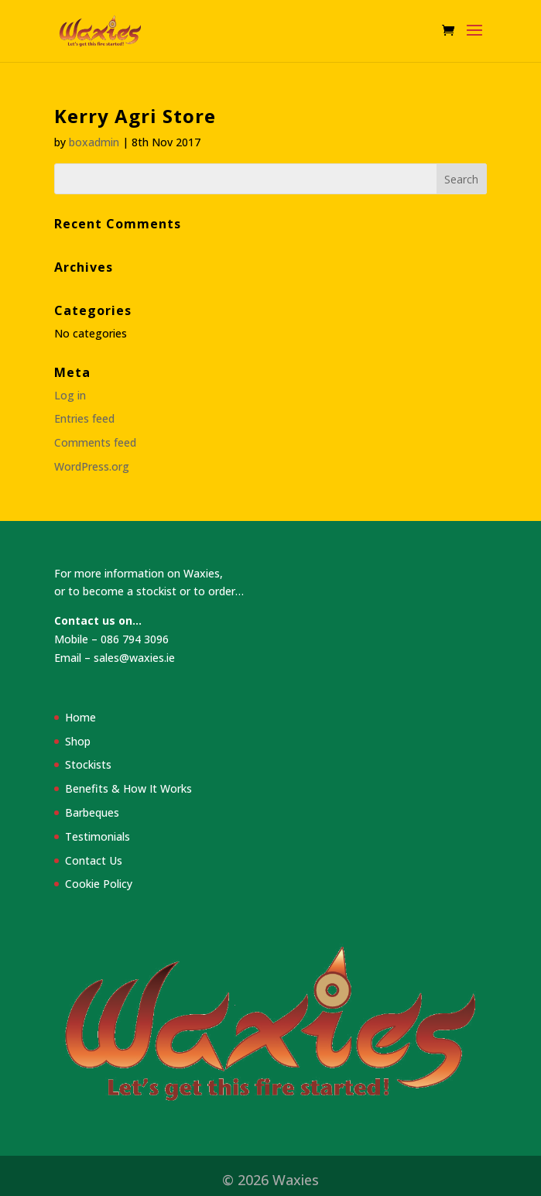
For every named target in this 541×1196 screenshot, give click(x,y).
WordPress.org (91, 466)
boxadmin (94, 142)
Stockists (88, 764)
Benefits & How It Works (128, 788)
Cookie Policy (98, 883)
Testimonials (97, 836)
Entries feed (84, 418)
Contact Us (93, 860)
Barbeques (92, 812)
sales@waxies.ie (134, 657)
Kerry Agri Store (135, 116)
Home (80, 717)
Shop (78, 741)
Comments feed (95, 442)
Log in (70, 395)
